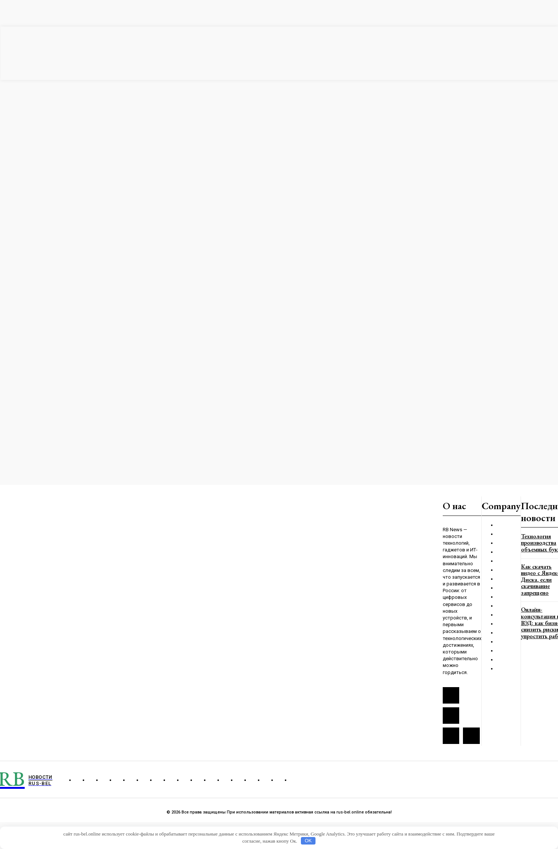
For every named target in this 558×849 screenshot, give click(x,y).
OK (308, 840)
